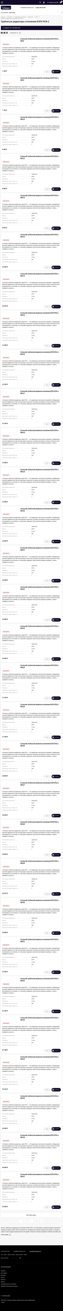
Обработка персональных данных (9, 1286)
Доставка (3, 1275)
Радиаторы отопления (20, 17)
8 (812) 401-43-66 (40, 7)
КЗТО (36, 17)
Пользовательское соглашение (8, 1284)
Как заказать (4, 1273)
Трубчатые (30, 17)
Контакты (3, 1270)
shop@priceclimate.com (35, 1251)
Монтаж (3, 1281)
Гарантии (3, 1279)
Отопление (10, 17)
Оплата (3, 1277)
